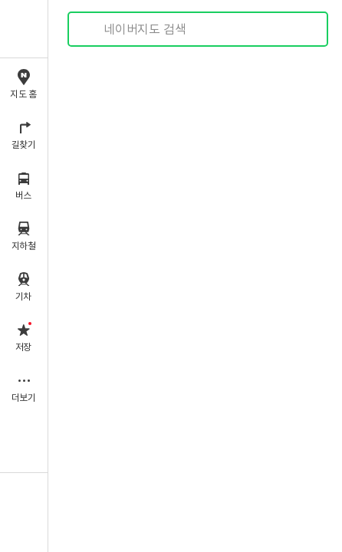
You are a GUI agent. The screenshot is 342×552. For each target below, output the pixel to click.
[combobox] (199, 29)
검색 (90, 29)
